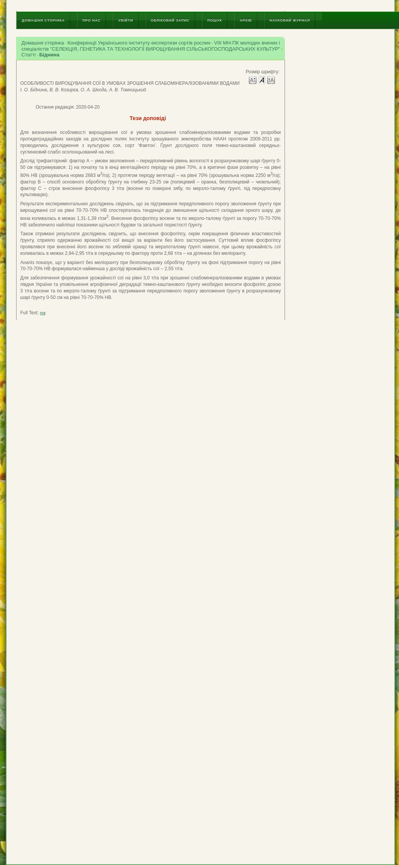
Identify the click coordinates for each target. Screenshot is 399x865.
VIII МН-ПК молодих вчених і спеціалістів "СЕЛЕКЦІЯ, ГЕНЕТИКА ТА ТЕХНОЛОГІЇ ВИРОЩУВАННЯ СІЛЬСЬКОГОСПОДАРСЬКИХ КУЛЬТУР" (151, 46)
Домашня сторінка (43, 20)
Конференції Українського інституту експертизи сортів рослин (139, 43)
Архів (246, 20)
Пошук (214, 20)
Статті (29, 55)
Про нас (92, 20)
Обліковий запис (170, 20)
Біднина (49, 55)
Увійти (125, 20)
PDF (43, 313)
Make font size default (262, 79)
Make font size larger (271, 79)
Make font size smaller (253, 79)
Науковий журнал (290, 20)
